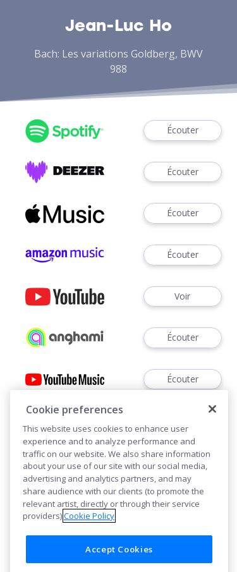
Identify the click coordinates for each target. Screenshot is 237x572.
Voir (182, 297)
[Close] (212, 418)
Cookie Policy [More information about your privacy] (89, 525)
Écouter (182, 130)
